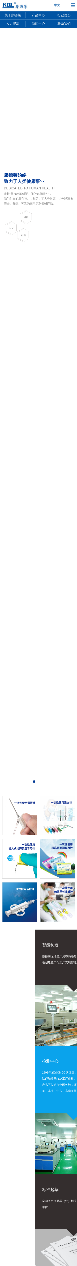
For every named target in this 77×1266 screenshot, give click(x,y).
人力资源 (12, 23)
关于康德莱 (13, 15)
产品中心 (38, 15)
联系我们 (64, 23)
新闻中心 (38, 23)
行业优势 (64, 15)
